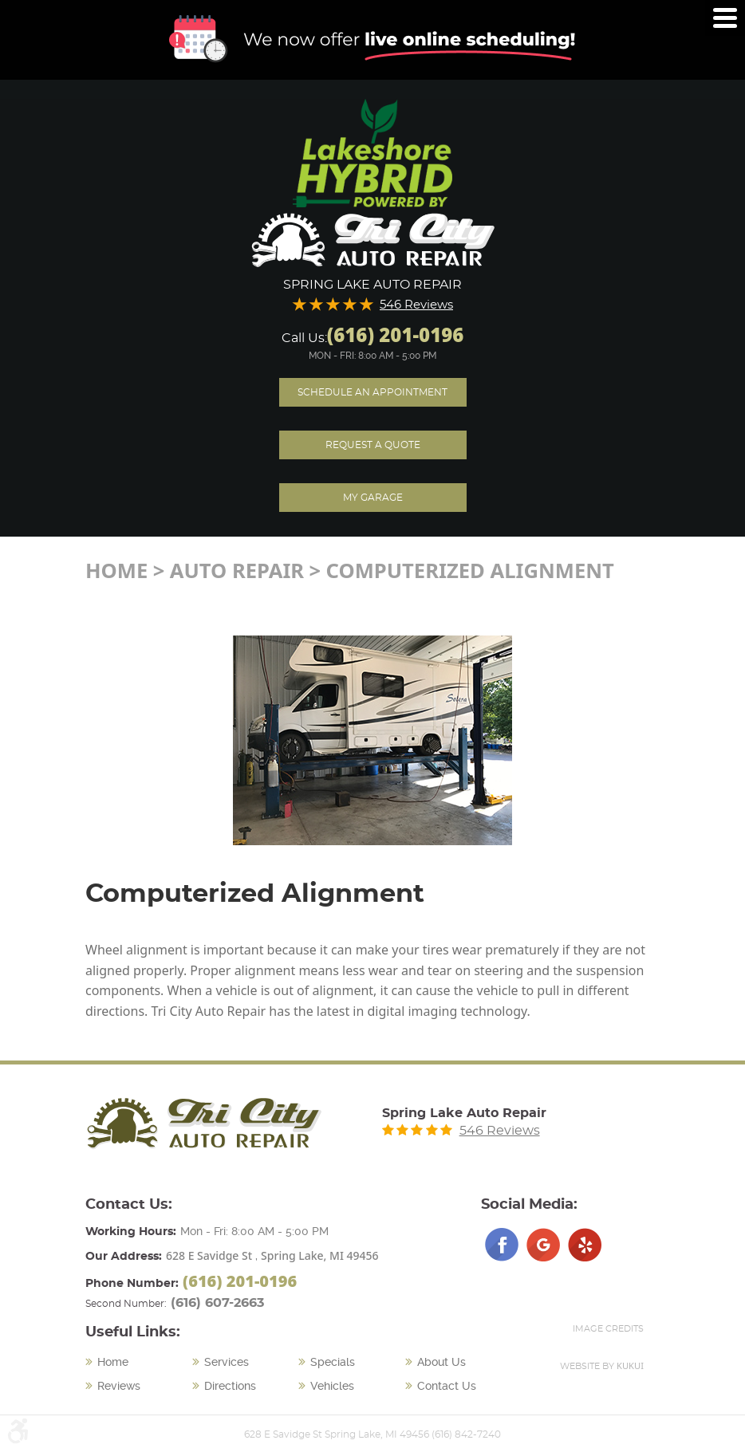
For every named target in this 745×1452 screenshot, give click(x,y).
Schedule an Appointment (372, 392)
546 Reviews (416, 305)
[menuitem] (138, 1363)
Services (226, 1362)
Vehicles (332, 1385)
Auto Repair (237, 570)
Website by (602, 1365)
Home (116, 570)
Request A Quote (372, 445)
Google (543, 1244)
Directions (230, 1385)
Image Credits (608, 1328)
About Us (441, 1362)
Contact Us (446, 1385)
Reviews (118, 1385)
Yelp (584, 1244)
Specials (332, 1362)
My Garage (373, 497)
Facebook (501, 1244)
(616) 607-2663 (217, 1303)
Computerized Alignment (470, 570)
